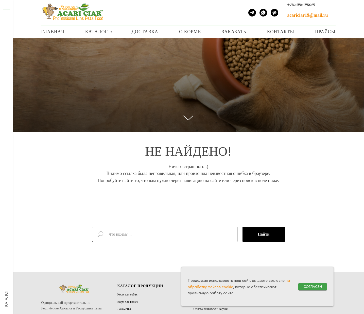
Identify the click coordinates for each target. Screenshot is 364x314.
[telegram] (252, 12)
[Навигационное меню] (351, 2)
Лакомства (124, 309)
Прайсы (325, 31)
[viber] (274, 12)
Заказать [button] (234, 31)
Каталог (97, 31)
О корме (190, 31)
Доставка (144, 31)
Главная (52, 31)
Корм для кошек (127, 302)
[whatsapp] (263, 12)
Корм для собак (127, 294)
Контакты (280, 31)
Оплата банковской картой (211, 309)
